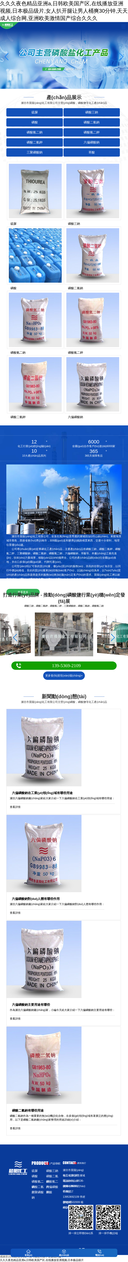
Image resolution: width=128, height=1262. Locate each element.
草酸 (49, 1192)
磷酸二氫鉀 (38, 1187)
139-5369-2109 (66, 665)
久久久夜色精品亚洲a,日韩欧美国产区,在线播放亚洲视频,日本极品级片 (42, 1260)
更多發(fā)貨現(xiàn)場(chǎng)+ (64, 675)
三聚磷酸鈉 (38, 1193)
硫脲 (35, 1171)
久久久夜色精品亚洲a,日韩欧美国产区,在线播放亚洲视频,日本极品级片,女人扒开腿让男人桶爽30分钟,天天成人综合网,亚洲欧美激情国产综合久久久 (64, 11)
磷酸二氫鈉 (52, 1177)
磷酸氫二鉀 (52, 1182)
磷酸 (35, 1176)
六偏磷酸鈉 (52, 1187)
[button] (121, 57)
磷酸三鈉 (52, 1171)
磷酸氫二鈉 (38, 1182)
